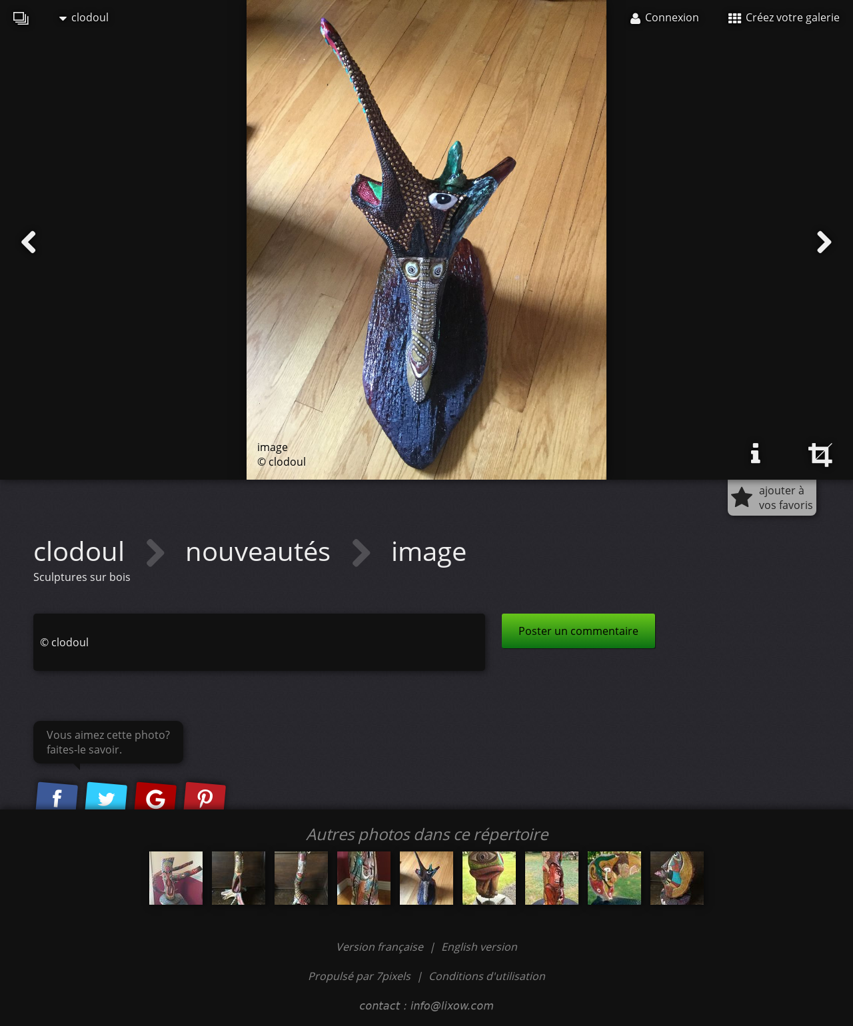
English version (479, 946)
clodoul (84, 17)
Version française (381, 946)
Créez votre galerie (784, 17)
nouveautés (261, 550)
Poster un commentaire (578, 631)
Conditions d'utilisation (486, 976)
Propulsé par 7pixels (359, 976)
